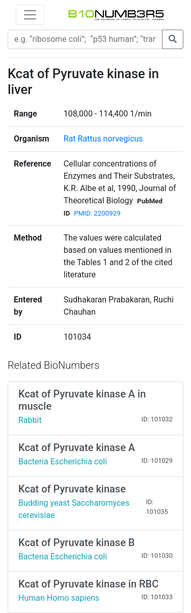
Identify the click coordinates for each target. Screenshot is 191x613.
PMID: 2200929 (97, 213)
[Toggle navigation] (30, 15)
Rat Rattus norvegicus (103, 139)
